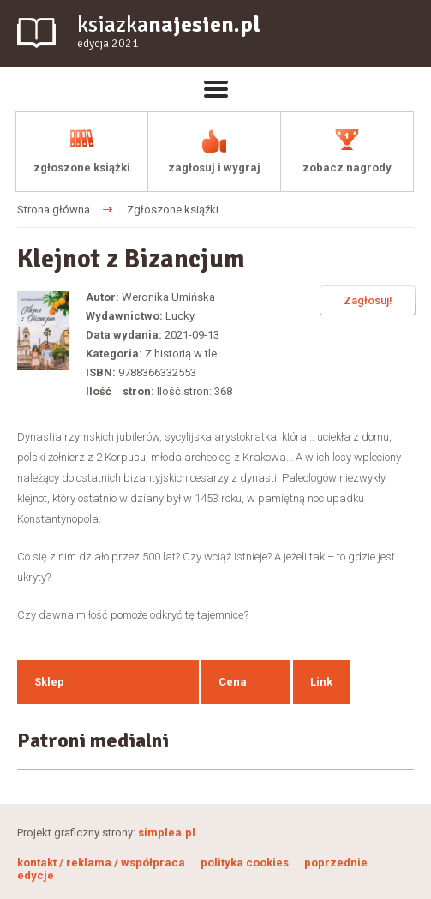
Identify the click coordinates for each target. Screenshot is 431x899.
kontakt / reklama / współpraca (102, 862)
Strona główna (53, 209)
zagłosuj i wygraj (214, 167)
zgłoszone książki (81, 167)
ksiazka (168, 32)
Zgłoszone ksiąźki (172, 209)
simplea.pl (166, 832)
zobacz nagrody (347, 167)
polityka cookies (245, 862)
